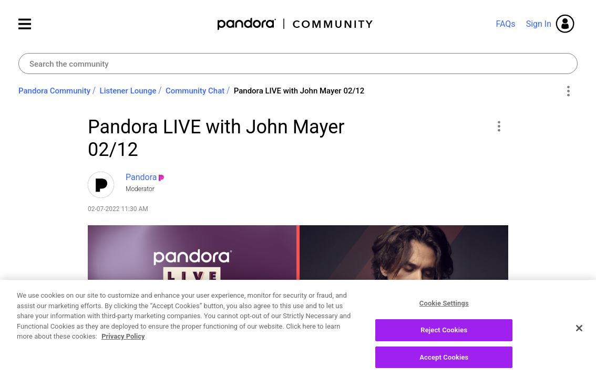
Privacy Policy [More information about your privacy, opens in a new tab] (123, 343)
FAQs (505, 24)
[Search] (298, 63)
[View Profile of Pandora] (141, 177)
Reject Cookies (443, 337)
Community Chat (195, 91)
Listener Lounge (128, 91)
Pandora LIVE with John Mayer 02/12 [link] (299, 91)
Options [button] (568, 91)
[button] (498, 126)
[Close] (579, 334)
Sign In (538, 24)
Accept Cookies (443, 364)
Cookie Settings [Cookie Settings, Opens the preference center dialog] (444, 310)
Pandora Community (295, 24)
